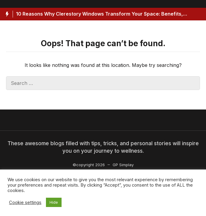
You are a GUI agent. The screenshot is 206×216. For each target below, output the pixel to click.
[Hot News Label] (6, 14)
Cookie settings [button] (25, 202)
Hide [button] (54, 202)
